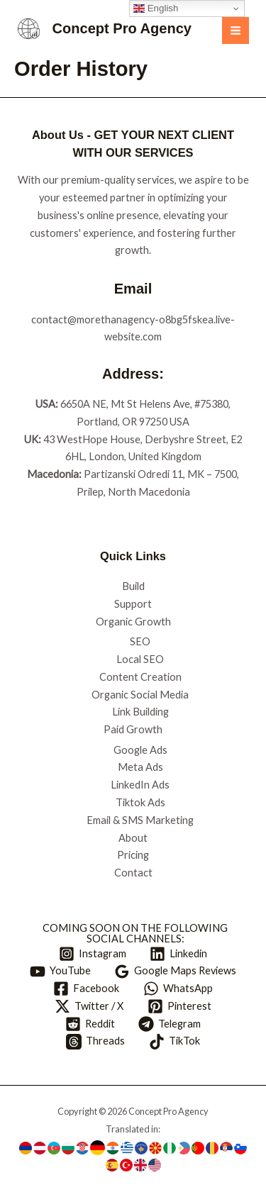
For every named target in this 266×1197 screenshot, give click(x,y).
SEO (140, 641)
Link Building (140, 712)
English (155, 8)
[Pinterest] (179, 1006)
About (133, 838)
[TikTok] (174, 1042)
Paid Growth (133, 729)
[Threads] (95, 1042)
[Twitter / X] (89, 1006)
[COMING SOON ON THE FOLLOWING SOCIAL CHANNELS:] (133, 933)
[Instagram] (93, 954)
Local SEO (140, 659)
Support (133, 604)
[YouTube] (60, 971)
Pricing (133, 855)
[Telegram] (170, 1024)
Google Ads (140, 750)
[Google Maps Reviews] (176, 971)
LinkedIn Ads (140, 785)
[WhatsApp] (178, 988)
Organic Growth (133, 622)
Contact (133, 873)
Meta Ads (140, 767)
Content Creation (140, 677)
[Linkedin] (179, 954)
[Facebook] (86, 988)
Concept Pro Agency (122, 28)
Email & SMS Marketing (140, 820)
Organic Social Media (140, 695)
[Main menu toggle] (235, 30)
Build (133, 586)
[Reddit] (90, 1024)
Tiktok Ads (140, 802)
